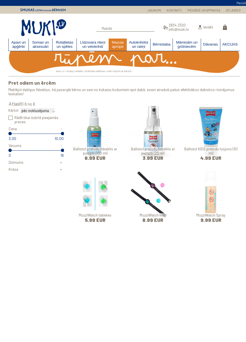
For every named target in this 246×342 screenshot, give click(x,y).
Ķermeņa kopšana (95, 71)
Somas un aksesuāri (40, 44)
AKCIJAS (230, 44)
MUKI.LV (43, 27)
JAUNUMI (154, 10)
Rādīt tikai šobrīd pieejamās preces (36, 119)
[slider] (10, 133)
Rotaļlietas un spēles (64, 44)
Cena (13, 129)
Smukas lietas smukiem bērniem (42, 10)
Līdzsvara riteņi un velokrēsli (92, 44)
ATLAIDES (233, 10)
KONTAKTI (174, 10)
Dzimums (16, 162)
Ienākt (208, 27)
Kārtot (13, 110)
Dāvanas (210, 44)
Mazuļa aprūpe (118, 44)
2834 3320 (177, 25)
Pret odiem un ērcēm (120, 71)
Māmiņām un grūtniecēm (186, 44)
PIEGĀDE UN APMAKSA (203, 10)
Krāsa (13, 169)
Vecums (15, 145)
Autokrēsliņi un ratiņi (138, 44)
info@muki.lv (179, 29)
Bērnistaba (162, 44)
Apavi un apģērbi (18, 44)
